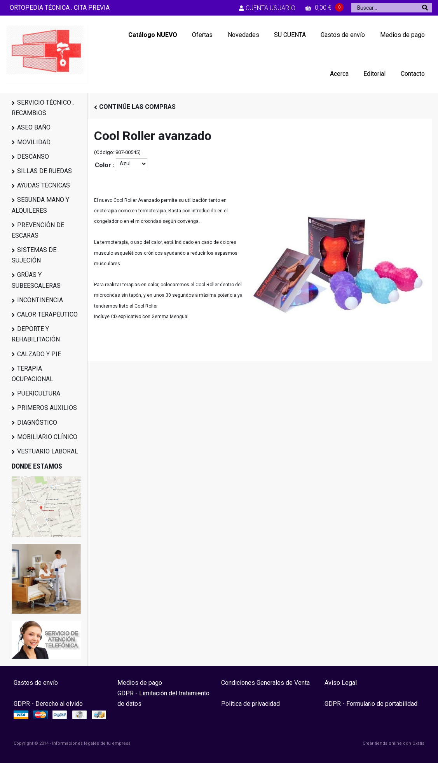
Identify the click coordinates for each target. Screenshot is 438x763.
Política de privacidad (250, 703)
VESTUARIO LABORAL (47, 451)
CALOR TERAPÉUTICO (47, 314)
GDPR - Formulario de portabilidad (371, 703)
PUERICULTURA (38, 393)
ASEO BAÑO (34, 127)
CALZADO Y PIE (39, 354)
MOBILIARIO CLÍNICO (47, 437)
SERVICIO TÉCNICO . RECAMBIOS (43, 108)
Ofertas (202, 34)
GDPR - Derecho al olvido (48, 703)
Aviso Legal (341, 682)
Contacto (413, 73)
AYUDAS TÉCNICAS (43, 185)
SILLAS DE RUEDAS (44, 171)
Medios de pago (402, 34)
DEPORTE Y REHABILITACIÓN (36, 334)
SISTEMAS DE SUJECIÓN (34, 255)
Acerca (339, 73)
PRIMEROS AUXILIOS (47, 407)
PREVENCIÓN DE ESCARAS (38, 230)
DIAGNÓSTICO (37, 422)
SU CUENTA (290, 34)
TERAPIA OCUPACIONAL (32, 374)
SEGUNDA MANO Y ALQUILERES (40, 205)
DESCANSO (33, 156)
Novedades (243, 34)
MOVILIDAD (34, 142)
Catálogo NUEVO (152, 34)
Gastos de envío (343, 34)
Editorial (374, 73)
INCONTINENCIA (40, 300)
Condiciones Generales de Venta (265, 682)
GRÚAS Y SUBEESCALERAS (36, 280)
